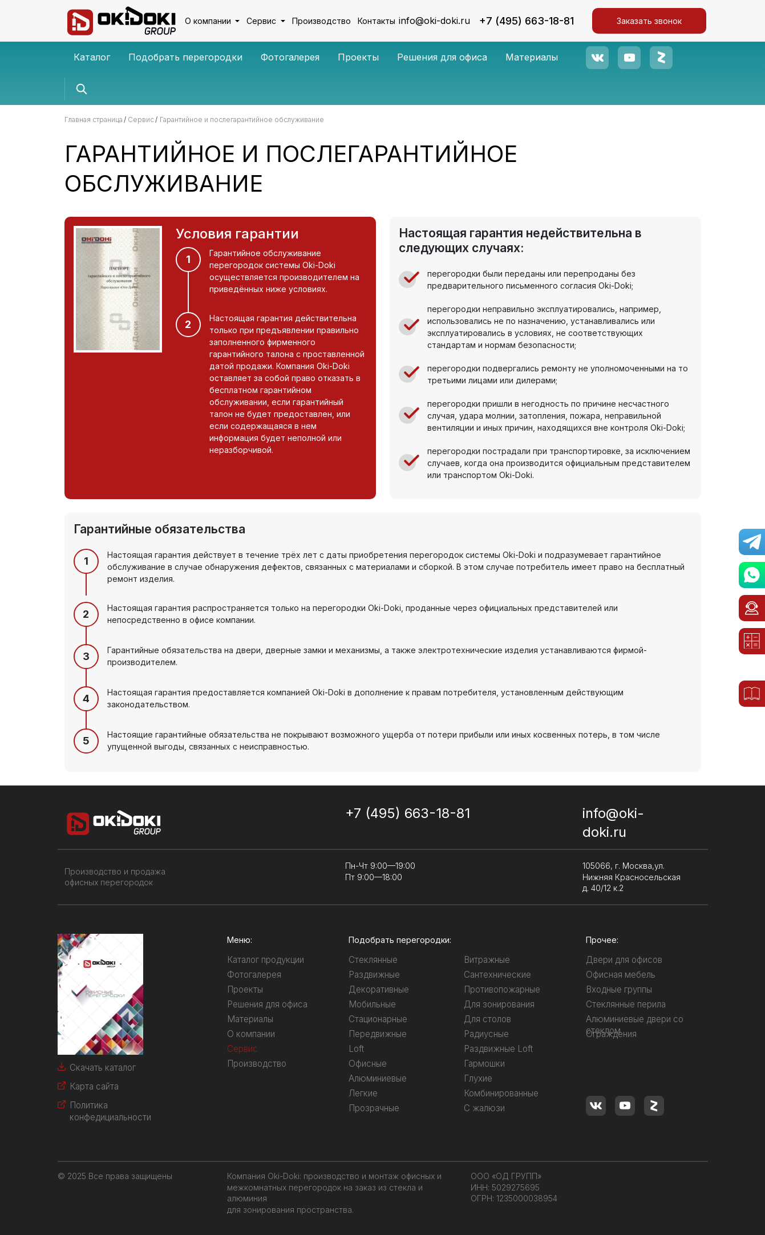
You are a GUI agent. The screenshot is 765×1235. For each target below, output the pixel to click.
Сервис (262, 21)
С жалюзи (484, 1108)
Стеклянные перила (626, 1004)
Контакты (376, 21)
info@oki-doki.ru (434, 20)
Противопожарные (502, 989)
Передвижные (378, 1034)
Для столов (487, 1019)
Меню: (239, 940)
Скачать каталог (103, 1067)
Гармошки (484, 1063)
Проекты (358, 57)
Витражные (487, 959)
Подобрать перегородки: (400, 940)
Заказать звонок (649, 21)
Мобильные (372, 1004)
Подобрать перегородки (185, 57)
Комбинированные (501, 1093)
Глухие (478, 1078)
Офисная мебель (620, 974)
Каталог (92, 57)
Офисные (368, 1063)
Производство (321, 21)
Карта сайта (94, 1086)
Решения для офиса (442, 57)
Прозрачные (374, 1108)
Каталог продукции (265, 959)
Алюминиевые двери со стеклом (634, 1025)
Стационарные (378, 1019)
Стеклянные (373, 959)
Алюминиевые (378, 1078)
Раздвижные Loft (498, 1048)
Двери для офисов (624, 959)
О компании (209, 21)
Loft (356, 1048)
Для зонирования (499, 1004)
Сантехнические (497, 974)
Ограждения (611, 1034)
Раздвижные (374, 974)
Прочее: (602, 940)
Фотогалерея (290, 57)
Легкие (363, 1093)
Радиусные (486, 1034)
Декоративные (379, 989)
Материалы (531, 57)
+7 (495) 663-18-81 (526, 21)
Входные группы (619, 989)
